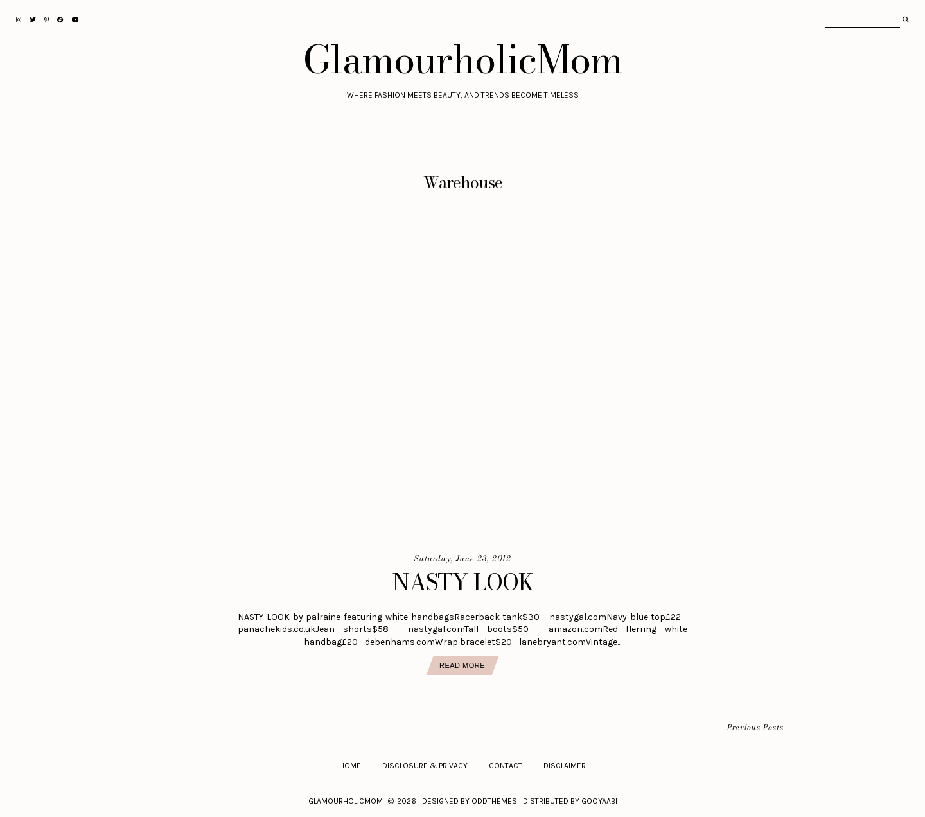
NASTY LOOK (463, 582)
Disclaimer (564, 765)
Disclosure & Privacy (425, 765)
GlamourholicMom (462, 59)
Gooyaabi (599, 800)
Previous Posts (755, 728)
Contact (505, 765)
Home (350, 765)
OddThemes (494, 800)
